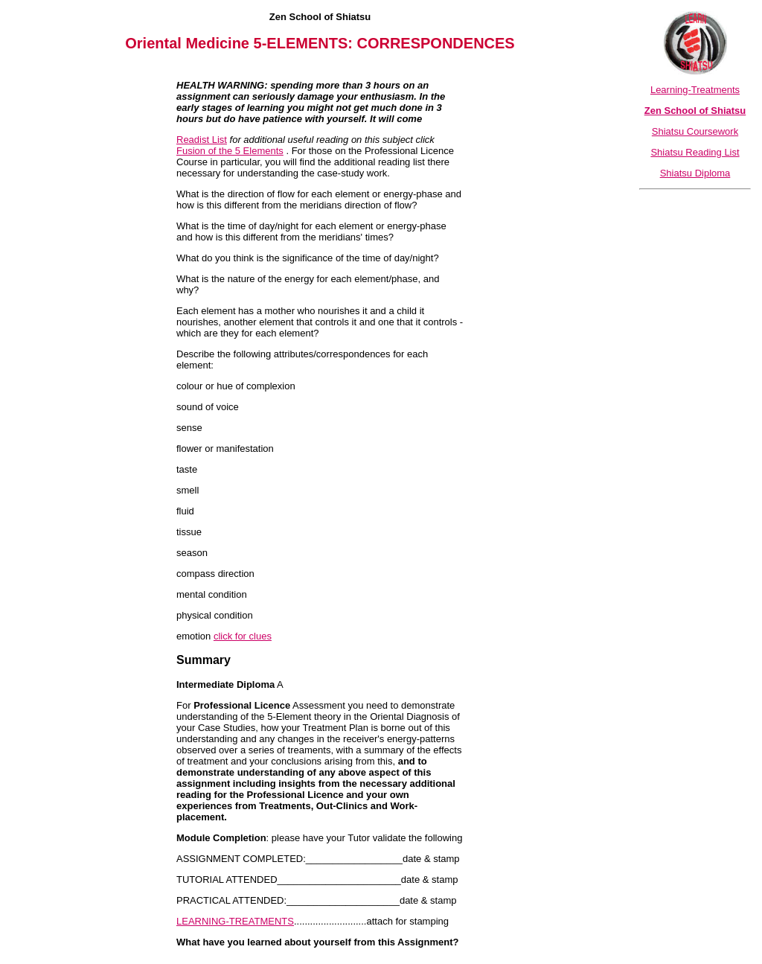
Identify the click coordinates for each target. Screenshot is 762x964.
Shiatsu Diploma (695, 173)
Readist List (201, 139)
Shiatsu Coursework (695, 131)
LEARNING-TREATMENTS (235, 921)
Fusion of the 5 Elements (230, 150)
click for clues (243, 636)
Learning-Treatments (695, 89)
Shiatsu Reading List (694, 152)
